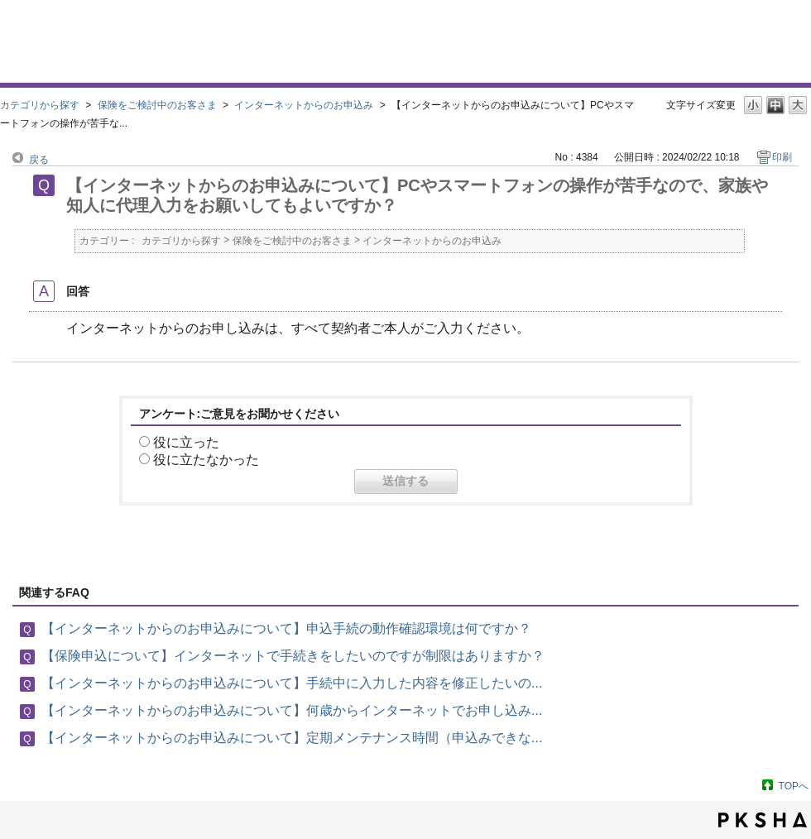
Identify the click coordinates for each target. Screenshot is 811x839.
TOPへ (794, 786)
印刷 (782, 157)
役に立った (186, 442)
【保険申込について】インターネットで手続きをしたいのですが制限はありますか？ (293, 656)
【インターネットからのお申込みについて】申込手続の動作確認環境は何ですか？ (286, 628)
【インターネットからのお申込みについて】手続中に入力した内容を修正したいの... (291, 683)
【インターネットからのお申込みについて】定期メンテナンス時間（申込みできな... (291, 738)
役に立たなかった (206, 460)
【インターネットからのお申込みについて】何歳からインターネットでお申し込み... (291, 710)
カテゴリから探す (39, 105)
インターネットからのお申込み (303, 105)
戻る (39, 159)
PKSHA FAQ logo (762, 820)
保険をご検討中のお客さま (157, 105)
